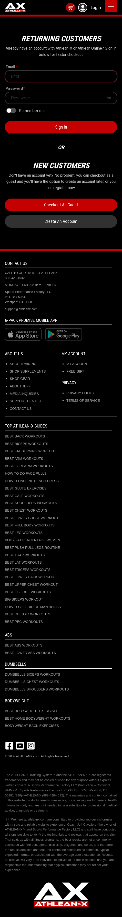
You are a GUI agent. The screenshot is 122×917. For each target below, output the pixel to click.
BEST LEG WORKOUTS (24, 533)
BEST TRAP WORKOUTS (25, 555)
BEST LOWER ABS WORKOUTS (30, 653)
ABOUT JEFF (20, 386)
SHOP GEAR (20, 379)
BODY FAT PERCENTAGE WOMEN (32, 540)
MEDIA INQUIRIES (24, 394)
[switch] (11, 110)
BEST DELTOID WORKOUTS (27, 614)
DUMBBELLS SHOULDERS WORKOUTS (37, 689)
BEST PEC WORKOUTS (24, 622)
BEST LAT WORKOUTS (23, 562)
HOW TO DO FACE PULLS (26, 473)
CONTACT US (21, 408)
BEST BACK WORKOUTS (25, 436)
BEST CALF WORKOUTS (24, 496)
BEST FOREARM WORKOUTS (29, 466)
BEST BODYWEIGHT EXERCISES (32, 711)
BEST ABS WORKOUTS (23, 645)
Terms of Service (83, 400)
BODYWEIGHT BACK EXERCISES (32, 726)
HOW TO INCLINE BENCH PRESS (32, 481)
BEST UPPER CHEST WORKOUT (31, 584)
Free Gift (75, 371)
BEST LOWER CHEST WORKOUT (32, 518)
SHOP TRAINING (23, 364)
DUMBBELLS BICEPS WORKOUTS (32, 674)
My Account (77, 364)
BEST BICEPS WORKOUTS (26, 444)
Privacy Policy (80, 393)
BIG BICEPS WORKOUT (24, 599)
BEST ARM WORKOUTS (24, 459)
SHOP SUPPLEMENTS (28, 371)
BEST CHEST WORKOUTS (26, 510)
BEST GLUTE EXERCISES (26, 488)
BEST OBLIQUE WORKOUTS (28, 592)
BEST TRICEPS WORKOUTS (28, 570)
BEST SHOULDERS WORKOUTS (31, 503)
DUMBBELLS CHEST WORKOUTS (32, 682)
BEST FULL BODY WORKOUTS (30, 525)
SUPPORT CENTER (25, 401)
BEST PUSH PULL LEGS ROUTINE (32, 548)
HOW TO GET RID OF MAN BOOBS (33, 607)
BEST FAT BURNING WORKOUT (30, 451)
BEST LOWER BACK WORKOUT (30, 577)
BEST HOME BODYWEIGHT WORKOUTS (37, 718)
